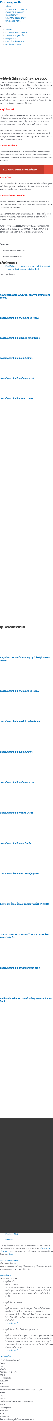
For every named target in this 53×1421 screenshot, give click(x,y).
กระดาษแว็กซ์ (35, 266)
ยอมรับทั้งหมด (5, 1276)
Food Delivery (10, 266)
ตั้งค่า (11, 1254)
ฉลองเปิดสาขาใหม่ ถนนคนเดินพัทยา (16, 358)
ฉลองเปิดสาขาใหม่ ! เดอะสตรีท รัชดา (16, 843)
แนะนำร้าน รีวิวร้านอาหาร (15, 18)
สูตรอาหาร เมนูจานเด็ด (14, 12)
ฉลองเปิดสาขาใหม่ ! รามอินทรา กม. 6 (17, 378)
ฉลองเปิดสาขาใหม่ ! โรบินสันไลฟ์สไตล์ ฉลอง (20, 968)
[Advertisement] (26, 483)
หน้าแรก (8, 6)
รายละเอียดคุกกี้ (11, 1323)
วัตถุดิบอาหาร (20, 269)
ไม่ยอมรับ (8, 1261)
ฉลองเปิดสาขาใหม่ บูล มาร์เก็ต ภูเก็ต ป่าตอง (20, 338)
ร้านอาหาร (9, 269)
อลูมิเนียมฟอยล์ (33, 269)
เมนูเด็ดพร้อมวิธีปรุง (13, 21)
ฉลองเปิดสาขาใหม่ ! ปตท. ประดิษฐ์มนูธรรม (19, 873)
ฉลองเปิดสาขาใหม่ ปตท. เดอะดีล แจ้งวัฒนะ (19, 318)
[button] (26, 26)
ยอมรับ (15, 1261)
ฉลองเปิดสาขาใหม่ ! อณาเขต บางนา (16, 398)
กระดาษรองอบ (23, 266)
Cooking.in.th (10, 2)
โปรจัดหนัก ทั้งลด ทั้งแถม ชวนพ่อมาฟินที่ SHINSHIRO (25, 904)
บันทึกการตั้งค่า (6, 1356)
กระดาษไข (46, 266)
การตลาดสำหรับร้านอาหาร (16, 9)
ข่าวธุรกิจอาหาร (11, 15)
